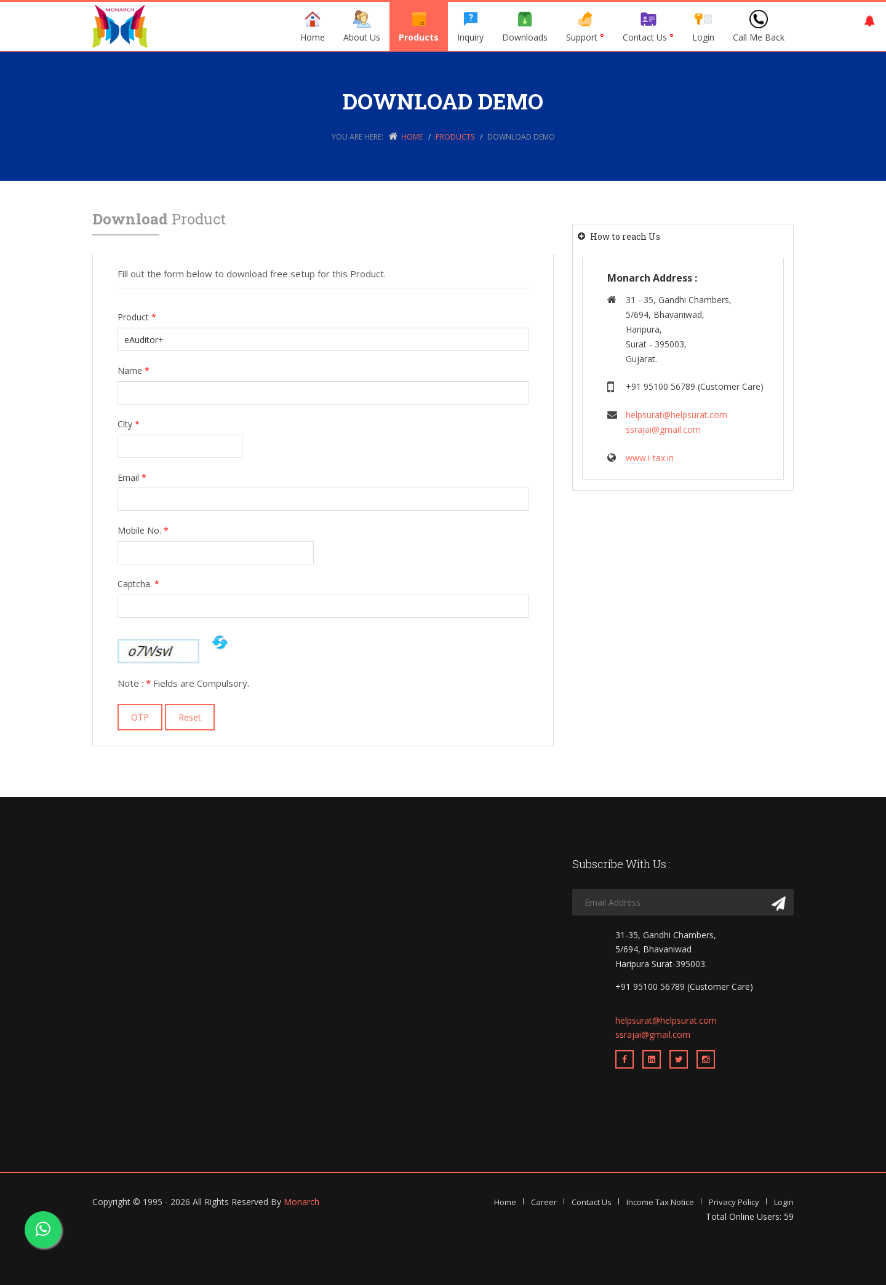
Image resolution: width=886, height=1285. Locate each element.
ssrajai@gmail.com (663, 429)
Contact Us (648, 26)
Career (544, 1202)
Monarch (301, 1202)
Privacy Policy (734, 1202)
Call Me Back (758, 26)
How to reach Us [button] (625, 236)
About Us (361, 26)
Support (585, 26)
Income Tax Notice (660, 1202)
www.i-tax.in (650, 458)
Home (312, 26)
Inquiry (470, 26)
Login (703, 26)
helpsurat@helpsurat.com (676, 415)
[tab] (683, 236)
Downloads (525, 26)
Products (419, 26)
